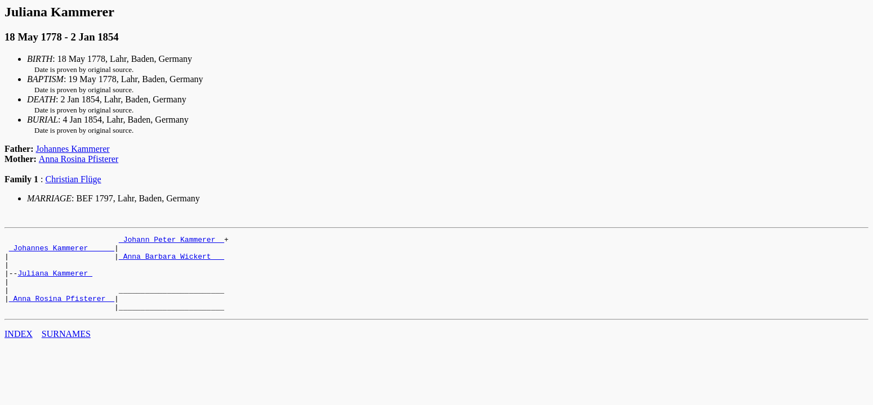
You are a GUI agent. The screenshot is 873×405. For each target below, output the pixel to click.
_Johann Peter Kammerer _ (171, 241)
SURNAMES (66, 349)
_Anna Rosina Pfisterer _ (61, 312)
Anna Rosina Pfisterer (78, 159)
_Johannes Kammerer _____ (61, 251)
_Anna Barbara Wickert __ (171, 261)
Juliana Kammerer (54, 281)
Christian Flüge (73, 179)
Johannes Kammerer (73, 149)
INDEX (19, 349)
